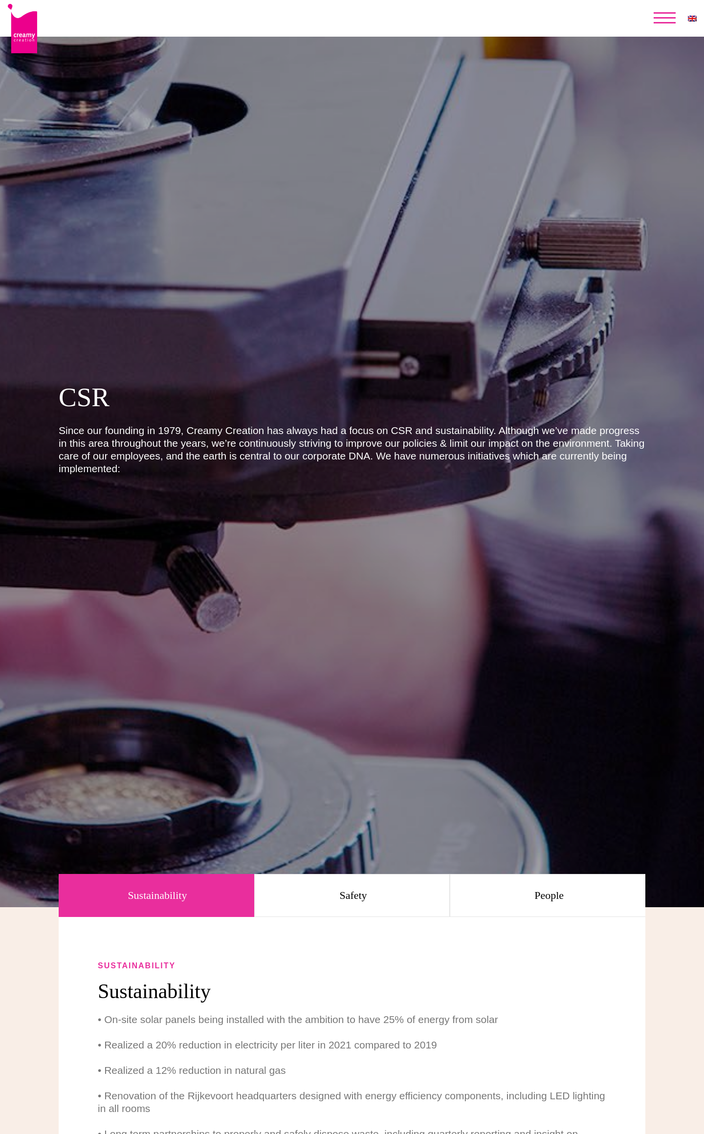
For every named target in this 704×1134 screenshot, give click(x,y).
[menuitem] (692, 18)
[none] (692, 18)
